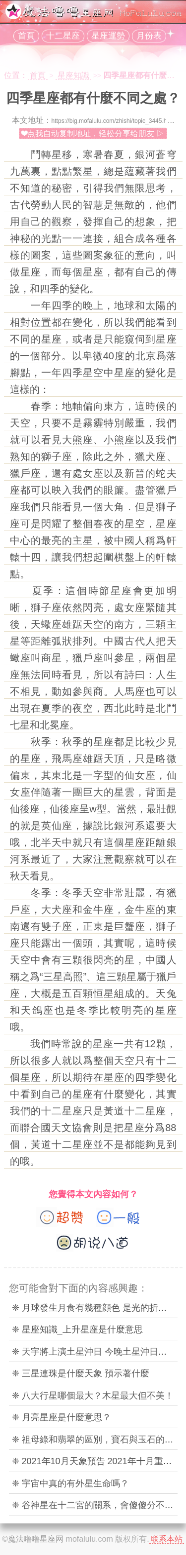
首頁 (26, 35)
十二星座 (63, 35)
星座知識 (73, 75)
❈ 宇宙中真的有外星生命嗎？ (70, 1483)
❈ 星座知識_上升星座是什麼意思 (77, 1329)
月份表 (149, 35)
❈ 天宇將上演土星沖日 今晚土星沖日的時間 (98, 1352)
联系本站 (167, 1539)
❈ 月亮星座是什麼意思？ (61, 1417)
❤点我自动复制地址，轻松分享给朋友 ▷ (93, 133)
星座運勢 (108, 35)
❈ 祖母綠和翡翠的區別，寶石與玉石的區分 (97, 1439)
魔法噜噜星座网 (35, 1539)
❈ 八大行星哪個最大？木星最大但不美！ (93, 1396)
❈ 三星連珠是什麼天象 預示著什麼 (80, 1373)
